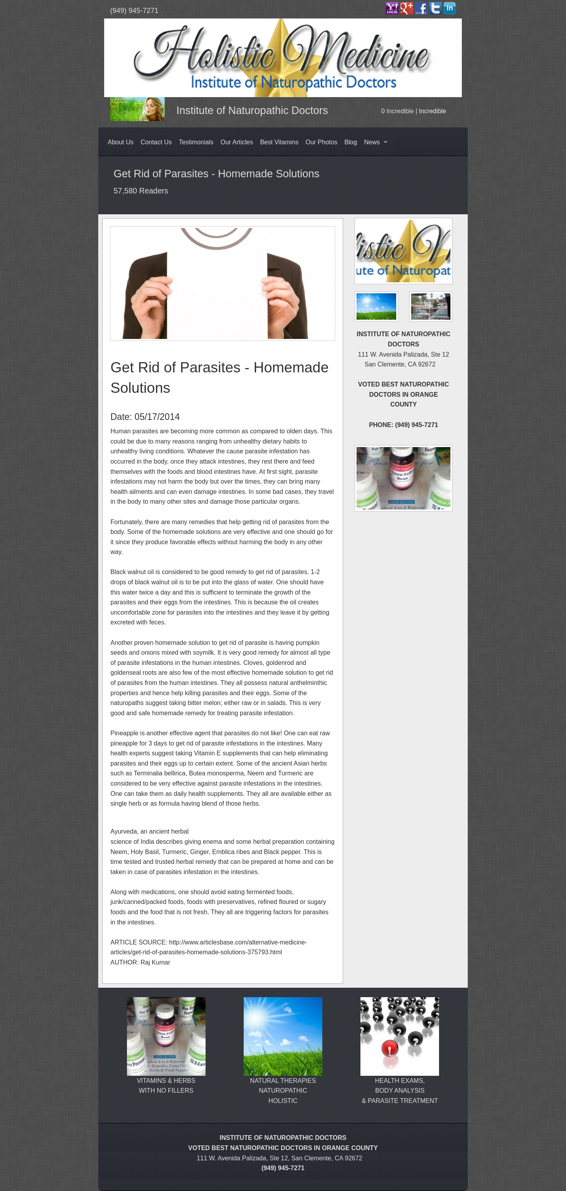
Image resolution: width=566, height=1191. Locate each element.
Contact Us (156, 142)
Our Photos (321, 142)
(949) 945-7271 (134, 11)
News (372, 142)
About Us (121, 142)
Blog (350, 142)
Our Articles (237, 142)
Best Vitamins (279, 142)
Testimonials (196, 142)
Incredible (432, 111)
